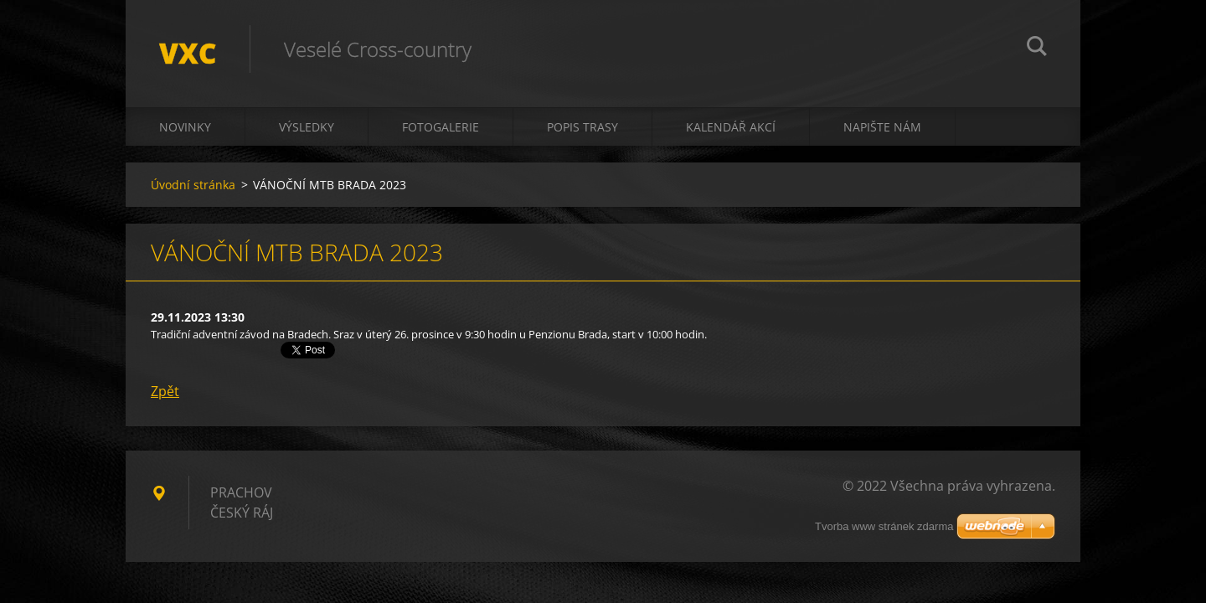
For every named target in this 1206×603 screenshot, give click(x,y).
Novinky (185, 127)
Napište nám (882, 127)
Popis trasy (582, 127)
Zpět (165, 391)
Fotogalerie (440, 127)
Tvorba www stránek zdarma (884, 526)
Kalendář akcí (731, 127)
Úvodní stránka (193, 185)
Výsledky (306, 127)
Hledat (1037, 49)
